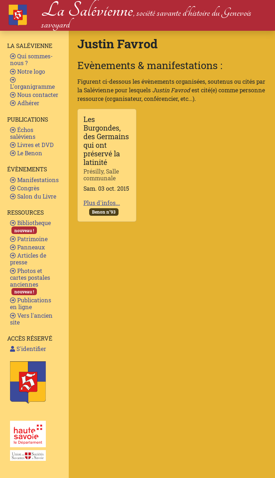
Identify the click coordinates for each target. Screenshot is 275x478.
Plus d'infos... (101, 202)
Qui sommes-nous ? (31, 59)
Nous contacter (34, 94)
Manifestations (34, 180)
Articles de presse (28, 259)
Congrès (24, 188)
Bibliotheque (30, 226)
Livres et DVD (32, 144)
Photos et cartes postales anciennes (30, 281)
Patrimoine (29, 239)
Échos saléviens (22, 133)
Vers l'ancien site (31, 319)
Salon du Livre (33, 196)
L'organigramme (32, 83)
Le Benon (26, 153)
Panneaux (27, 247)
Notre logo (27, 71)
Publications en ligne (30, 303)
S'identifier (28, 348)
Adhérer (24, 103)
